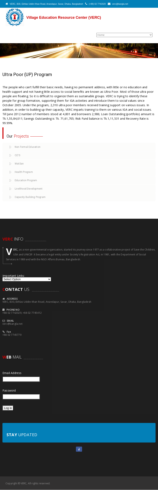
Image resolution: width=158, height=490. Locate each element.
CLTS (17, 155)
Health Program (24, 172)
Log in (8, 408)
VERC (24, 483)
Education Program (26, 180)
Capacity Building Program (30, 197)
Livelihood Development (28, 188)
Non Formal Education (27, 147)
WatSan (19, 163)
